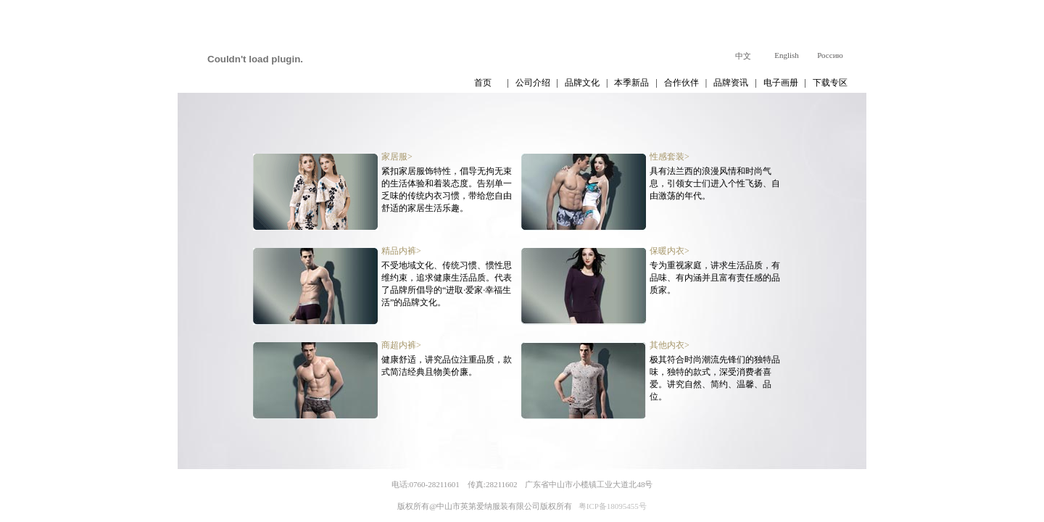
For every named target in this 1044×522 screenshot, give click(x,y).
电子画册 (780, 83)
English (786, 55)
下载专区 (830, 83)
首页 (483, 83)
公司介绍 (532, 83)
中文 (743, 55)
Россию (830, 55)
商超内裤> (401, 345)
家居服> (397, 157)
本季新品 (631, 83)
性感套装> (669, 157)
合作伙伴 (681, 83)
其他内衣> (669, 345)
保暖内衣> (669, 251)
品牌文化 (582, 83)
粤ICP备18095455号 (613, 506)
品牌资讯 (730, 83)
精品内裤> (401, 251)
